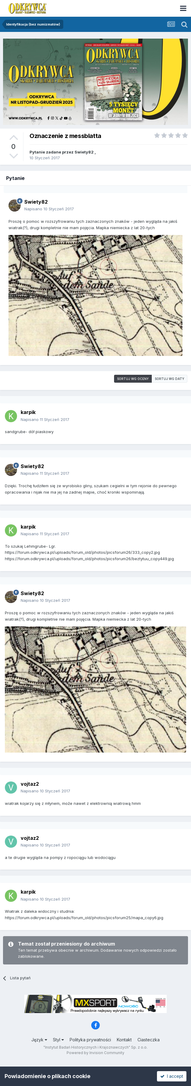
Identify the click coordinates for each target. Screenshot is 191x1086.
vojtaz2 (30, 784)
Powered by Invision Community (95, 1052)
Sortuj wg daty (169, 379)
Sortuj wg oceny (133, 379)
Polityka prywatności (90, 1039)
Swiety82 (84, 152)
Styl (58, 1039)
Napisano (49, 208)
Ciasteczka (148, 1039)
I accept (171, 1076)
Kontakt (124, 1039)
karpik (28, 412)
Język (39, 1039)
